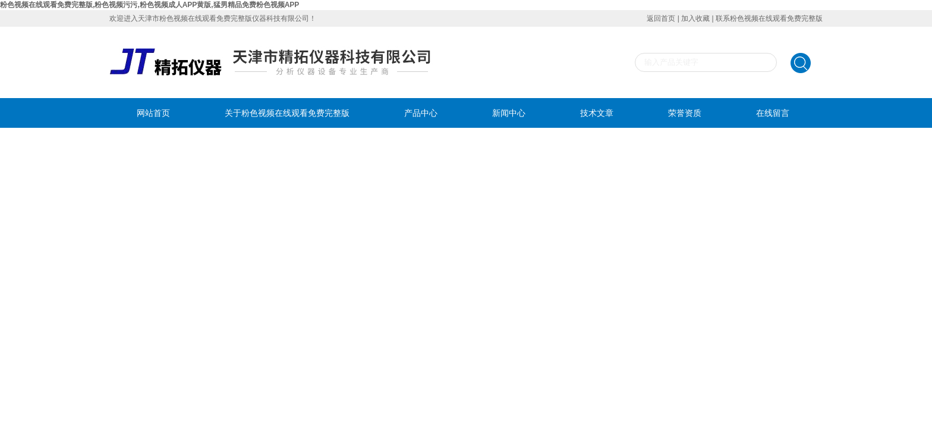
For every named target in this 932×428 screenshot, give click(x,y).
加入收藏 (695, 18)
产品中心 (420, 113)
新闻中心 (508, 113)
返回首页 (661, 18)
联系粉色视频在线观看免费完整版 (769, 18)
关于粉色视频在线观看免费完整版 (287, 113)
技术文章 (596, 113)
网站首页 (153, 113)
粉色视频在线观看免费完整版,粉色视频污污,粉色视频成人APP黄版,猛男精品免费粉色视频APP (149, 5)
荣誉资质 (684, 113)
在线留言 (772, 113)
